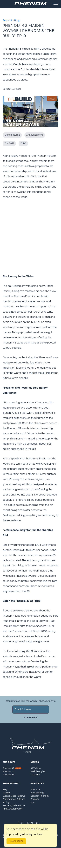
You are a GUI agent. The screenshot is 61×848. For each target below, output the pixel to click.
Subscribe (30, 717)
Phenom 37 (8, 771)
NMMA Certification (13, 809)
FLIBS (23, 143)
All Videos (36, 768)
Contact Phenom (40, 796)
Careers (35, 799)
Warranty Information (14, 806)
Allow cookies (16, 841)
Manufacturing (12, 135)
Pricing (6, 802)
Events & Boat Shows (14, 796)
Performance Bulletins (14, 799)
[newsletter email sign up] (30, 709)
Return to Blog (11, 20)
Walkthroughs (38, 771)
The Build (9, 143)
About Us (35, 789)
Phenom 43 (12, 768)
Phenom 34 (9, 775)
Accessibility (37, 793)
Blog (5, 789)
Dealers (7, 793)
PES (33, 803)
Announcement (34, 135)
